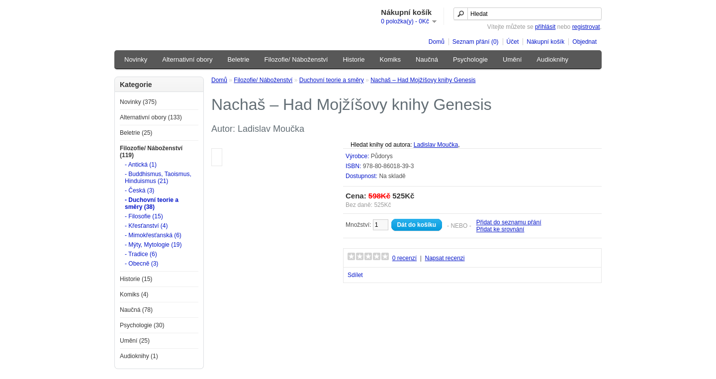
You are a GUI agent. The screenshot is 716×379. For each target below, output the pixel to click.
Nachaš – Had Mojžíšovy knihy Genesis (422, 80)
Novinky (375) (138, 101)
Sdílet (355, 275)
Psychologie (470, 59)
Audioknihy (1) (139, 356)
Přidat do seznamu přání (508, 222)
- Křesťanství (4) (146, 225)
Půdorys (382, 156)
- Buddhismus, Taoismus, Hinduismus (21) (158, 178)
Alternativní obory (187, 59)
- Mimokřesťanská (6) (153, 235)
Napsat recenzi (444, 258)
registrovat (586, 26)
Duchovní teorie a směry (331, 80)
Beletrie (238, 59)
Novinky (135, 59)
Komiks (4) (134, 294)
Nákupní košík (545, 41)
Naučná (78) (136, 309)
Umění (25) (135, 340)
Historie (353, 59)
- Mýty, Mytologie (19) (153, 244)
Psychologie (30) (142, 325)
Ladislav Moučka (436, 144)
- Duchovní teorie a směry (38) (152, 203)
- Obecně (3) (141, 263)
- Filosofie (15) (144, 216)
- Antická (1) (141, 164)
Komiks (390, 59)
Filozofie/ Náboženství (296, 59)
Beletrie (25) (136, 132)
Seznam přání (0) (475, 41)
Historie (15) (136, 279)
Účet (513, 41)
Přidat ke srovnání (500, 229)
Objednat (584, 41)
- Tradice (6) (141, 254)
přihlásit (545, 26)
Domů (437, 41)
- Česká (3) (139, 190)
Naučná (427, 59)
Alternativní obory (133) (151, 117)
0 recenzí (404, 258)
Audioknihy (552, 59)
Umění (512, 59)
